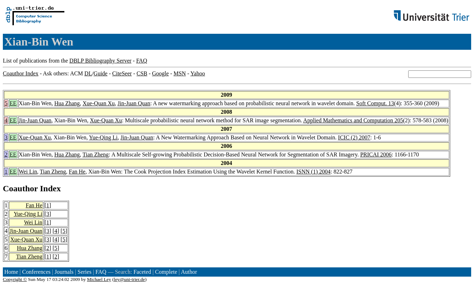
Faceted (142, 272)
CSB (142, 73)
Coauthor (20, 188)
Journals (63, 272)
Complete (166, 272)
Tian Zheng (95, 154)
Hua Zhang (67, 103)
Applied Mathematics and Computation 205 (353, 120)
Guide (100, 73)
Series (84, 272)
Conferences (36, 272)
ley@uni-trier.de (129, 279)
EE (13, 103)
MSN (180, 73)
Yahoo (197, 73)
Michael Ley (99, 279)
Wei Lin (28, 172)
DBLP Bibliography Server (100, 61)
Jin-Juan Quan (133, 103)
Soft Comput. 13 (375, 103)
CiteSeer (122, 73)
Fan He (77, 172)
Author (189, 272)
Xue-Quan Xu (98, 103)
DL (88, 73)
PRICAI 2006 (376, 154)
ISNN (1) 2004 (313, 172)
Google (160, 73)
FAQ (141, 61)
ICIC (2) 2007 (354, 137)
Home (11, 272)
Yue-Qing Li (103, 137)
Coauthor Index (20, 73)
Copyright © (15, 279)
